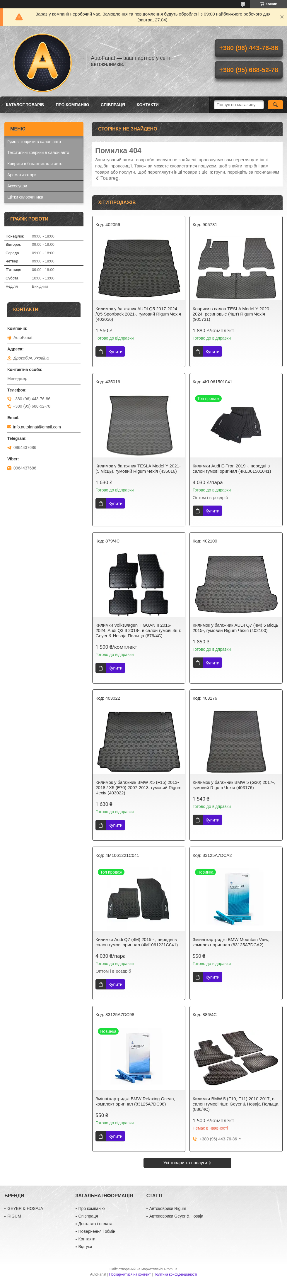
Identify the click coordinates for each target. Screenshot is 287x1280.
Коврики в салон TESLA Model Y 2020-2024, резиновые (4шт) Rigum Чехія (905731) (232, 314)
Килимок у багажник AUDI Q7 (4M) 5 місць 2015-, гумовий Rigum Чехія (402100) (235, 628)
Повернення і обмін (96, 1231)
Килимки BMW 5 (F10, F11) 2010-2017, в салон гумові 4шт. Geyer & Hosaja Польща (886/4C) (236, 1104)
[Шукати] (275, 104)
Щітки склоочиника (25, 197)
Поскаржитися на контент (130, 1274)
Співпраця (113, 104)
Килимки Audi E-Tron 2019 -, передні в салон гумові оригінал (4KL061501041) (232, 468)
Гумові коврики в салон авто (34, 141)
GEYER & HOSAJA (25, 1208)
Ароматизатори (22, 174)
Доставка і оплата (95, 1223)
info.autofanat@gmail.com (37, 427)
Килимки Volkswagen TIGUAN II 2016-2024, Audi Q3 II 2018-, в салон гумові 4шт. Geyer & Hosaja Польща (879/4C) (138, 630)
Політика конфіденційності (175, 1274)
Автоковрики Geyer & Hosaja (176, 1216)
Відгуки (85, 1246)
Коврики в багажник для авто (34, 163)
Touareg (109, 178)
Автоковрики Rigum (167, 1208)
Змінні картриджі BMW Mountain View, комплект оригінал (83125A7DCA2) (231, 942)
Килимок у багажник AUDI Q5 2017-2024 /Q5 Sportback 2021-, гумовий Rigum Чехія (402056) (138, 314)
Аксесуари (17, 186)
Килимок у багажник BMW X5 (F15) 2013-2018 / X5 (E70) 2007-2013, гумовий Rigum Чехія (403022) (138, 787)
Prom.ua (170, 1269)
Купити (115, 351)
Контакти (148, 104)
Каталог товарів (25, 104)
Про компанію (72, 104)
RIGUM (14, 1216)
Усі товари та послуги (185, 1162)
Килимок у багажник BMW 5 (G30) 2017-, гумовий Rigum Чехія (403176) (234, 785)
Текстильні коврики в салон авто (38, 152)
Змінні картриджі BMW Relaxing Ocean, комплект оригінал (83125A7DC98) (135, 1101)
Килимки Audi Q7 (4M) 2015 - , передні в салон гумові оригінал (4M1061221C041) (136, 942)
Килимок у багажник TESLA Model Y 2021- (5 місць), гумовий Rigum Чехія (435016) (138, 468)
